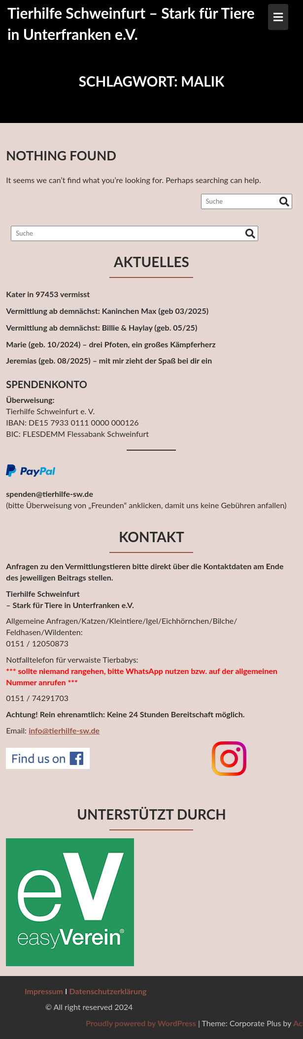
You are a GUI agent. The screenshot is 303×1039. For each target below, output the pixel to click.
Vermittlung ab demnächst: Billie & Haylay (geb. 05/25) (101, 327)
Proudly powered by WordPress (218, 1023)
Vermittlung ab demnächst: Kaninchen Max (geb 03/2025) (107, 310)
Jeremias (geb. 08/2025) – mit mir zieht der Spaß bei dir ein (109, 360)
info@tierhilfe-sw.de (64, 730)
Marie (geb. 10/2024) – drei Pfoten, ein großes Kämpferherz (110, 344)
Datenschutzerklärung (108, 991)
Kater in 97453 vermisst (48, 294)
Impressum (44, 991)
